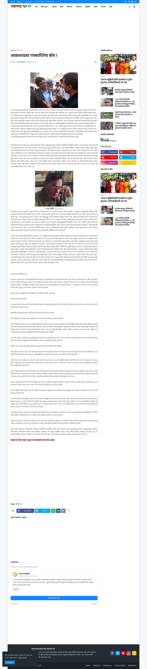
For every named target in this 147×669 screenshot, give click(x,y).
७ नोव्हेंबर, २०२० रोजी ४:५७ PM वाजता (28, 576)
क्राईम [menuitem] (95, 7)
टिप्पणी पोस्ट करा (54, 598)
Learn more (22, 658)
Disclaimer (50, 2)
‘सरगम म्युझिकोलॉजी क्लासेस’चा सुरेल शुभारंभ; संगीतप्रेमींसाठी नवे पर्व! (116, 81)
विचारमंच (20, 50)
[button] (129, 7)
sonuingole (24, 573)
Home (13, 2)
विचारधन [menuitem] (69, 7)
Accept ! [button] (10, 662)
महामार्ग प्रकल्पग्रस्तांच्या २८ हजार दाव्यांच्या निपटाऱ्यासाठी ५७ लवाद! (125, 114)
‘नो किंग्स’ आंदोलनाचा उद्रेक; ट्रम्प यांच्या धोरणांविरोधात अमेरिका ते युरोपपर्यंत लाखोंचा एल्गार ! (125, 125)
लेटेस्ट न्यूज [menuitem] (44, 7)
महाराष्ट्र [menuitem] (54, 7)
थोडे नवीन (15, 604)
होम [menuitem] (36, 7)
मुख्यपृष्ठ (13, 50)
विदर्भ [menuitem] (61, 7)
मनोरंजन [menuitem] (103, 7)
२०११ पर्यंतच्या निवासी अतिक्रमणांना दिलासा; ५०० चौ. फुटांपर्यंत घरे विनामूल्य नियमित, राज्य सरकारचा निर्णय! (125, 102)
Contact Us (29, 2)
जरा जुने (93, 604)
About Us (20, 2)
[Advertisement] (73, 30)
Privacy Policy (40, 2)
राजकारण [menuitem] (79, 7)
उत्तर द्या (16, 589)
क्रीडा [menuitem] (110, 7)
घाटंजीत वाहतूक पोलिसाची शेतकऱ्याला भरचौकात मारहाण (125, 91)
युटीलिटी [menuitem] (87, 7)
